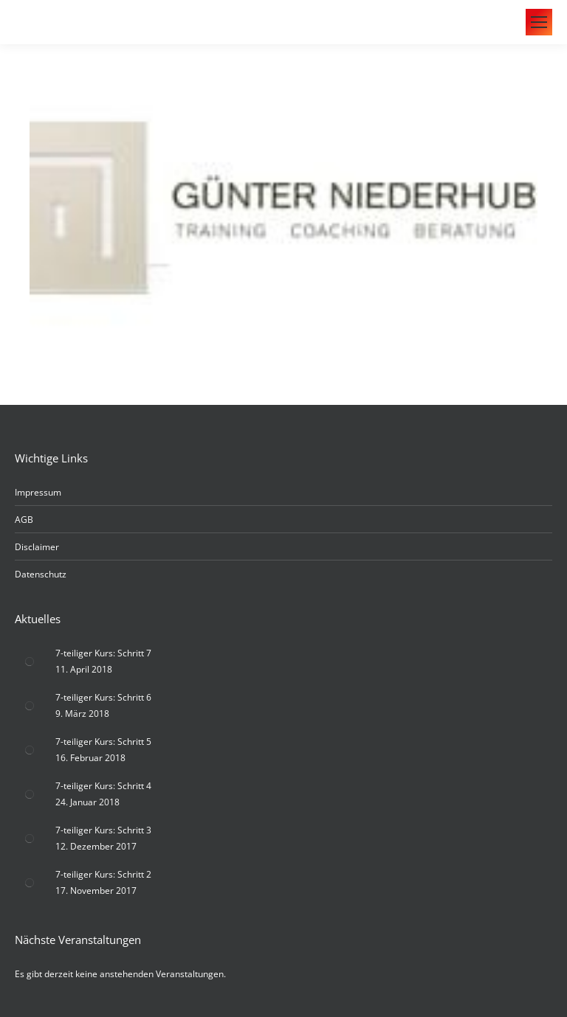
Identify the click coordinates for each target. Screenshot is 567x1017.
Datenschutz (40, 574)
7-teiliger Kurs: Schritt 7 (103, 653)
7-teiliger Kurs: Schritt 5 (103, 741)
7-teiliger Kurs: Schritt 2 (103, 874)
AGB (24, 519)
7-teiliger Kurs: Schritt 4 (103, 786)
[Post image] (29, 661)
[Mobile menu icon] (539, 22)
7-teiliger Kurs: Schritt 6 (103, 697)
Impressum (38, 492)
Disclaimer (37, 547)
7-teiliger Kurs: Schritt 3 (103, 830)
